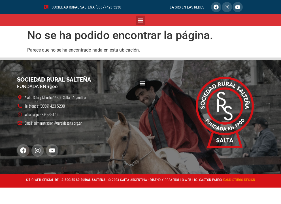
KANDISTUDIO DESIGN (239, 180)
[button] (140, 20)
